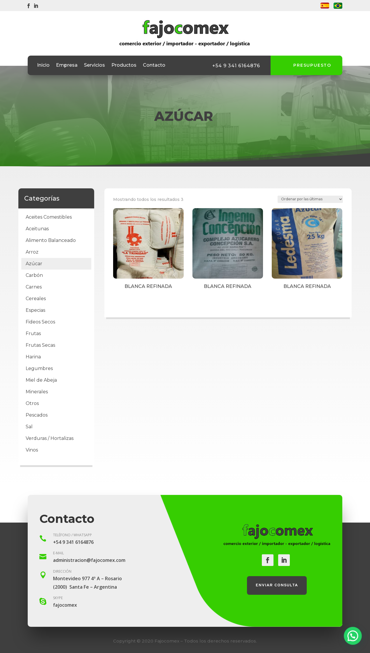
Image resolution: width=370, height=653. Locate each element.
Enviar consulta (277, 585)
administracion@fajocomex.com (89, 560)
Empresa (67, 65)
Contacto (154, 65)
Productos (123, 65)
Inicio (43, 65)
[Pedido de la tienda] (310, 199)
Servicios (94, 65)
